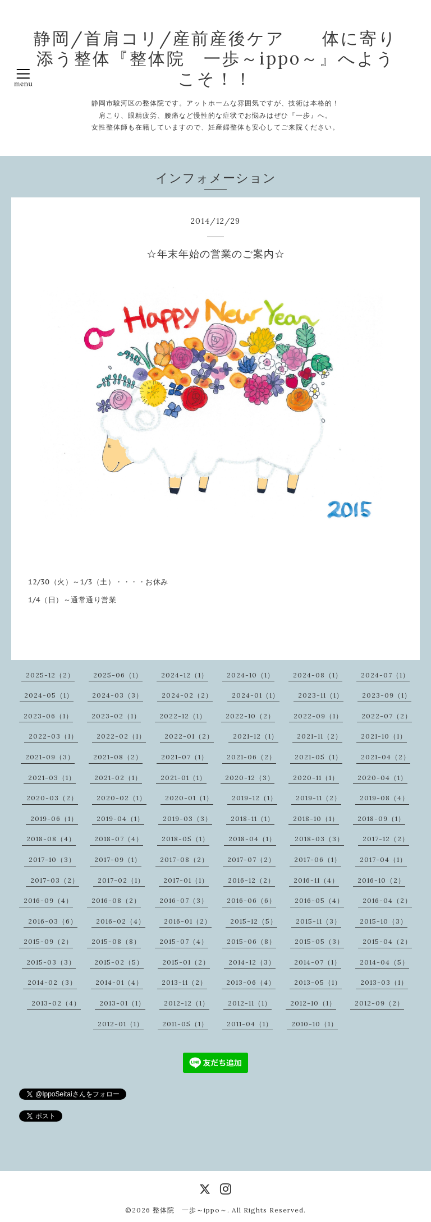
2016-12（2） (251, 880)
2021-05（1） (318, 757)
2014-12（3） (252, 962)
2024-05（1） (49, 695)
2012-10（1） (313, 1003)
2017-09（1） (117, 859)
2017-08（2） (184, 859)
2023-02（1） (116, 716)
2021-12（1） (255, 736)
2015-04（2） (387, 941)
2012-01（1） (121, 1024)
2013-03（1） (384, 982)
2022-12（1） (183, 716)
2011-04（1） (250, 1024)
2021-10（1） (384, 736)
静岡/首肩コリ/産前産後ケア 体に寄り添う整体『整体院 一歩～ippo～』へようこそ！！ (215, 58)
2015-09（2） (48, 941)
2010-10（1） (314, 1024)
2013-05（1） (318, 982)
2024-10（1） (250, 675)
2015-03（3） (51, 962)
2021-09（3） (50, 757)
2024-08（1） (317, 675)
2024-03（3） (117, 695)
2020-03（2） (52, 798)
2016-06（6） (251, 900)
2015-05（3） (319, 941)
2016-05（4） (319, 900)
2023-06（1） (48, 716)
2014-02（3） (52, 982)
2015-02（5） (119, 962)
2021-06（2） (251, 757)
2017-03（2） (54, 880)
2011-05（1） (185, 1024)
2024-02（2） (187, 695)
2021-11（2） (319, 736)
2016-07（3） (183, 900)
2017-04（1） (383, 859)
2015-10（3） (383, 921)
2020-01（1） (189, 798)
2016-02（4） (120, 921)
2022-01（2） (189, 736)
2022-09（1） (318, 716)
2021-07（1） (184, 757)
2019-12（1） (254, 798)
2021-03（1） (52, 777)
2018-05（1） (185, 838)
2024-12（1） (184, 675)
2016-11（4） (316, 880)
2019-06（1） (54, 818)
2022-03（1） (53, 736)
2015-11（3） (318, 921)
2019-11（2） (318, 798)
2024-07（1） (385, 675)
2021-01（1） (184, 777)
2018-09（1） (381, 818)
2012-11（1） (250, 1003)
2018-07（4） (118, 838)
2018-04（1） (252, 838)
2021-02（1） (118, 777)
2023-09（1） (386, 695)
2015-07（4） (183, 941)
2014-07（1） (317, 962)
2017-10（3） (52, 859)
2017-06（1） (317, 859)
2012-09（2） (379, 1003)
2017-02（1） (121, 880)
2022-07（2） (386, 716)
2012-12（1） (186, 1003)
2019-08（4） (384, 798)
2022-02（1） (121, 736)
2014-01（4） (119, 982)
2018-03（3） (319, 838)
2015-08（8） (116, 941)
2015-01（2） (186, 962)
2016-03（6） (52, 921)
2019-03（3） (187, 818)
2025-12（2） (50, 675)
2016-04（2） (387, 900)
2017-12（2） (386, 838)
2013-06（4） (251, 982)
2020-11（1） (316, 777)
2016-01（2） (188, 921)
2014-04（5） (384, 962)
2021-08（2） (118, 757)
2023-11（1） (320, 695)
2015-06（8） (251, 941)
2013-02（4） (56, 1003)
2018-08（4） (51, 838)
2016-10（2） (381, 880)
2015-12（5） (253, 921)
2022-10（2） (250, 716)
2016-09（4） (48, 900)
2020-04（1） (382, 777)
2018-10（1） (316, 818)
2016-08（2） (116, 900)
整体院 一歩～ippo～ (190, 1210)
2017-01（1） (186, 880)
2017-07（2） (251, 859)
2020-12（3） (249, 777)
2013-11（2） (184, 982)
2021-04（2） (385, 757)
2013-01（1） (122, 1003)
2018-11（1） (252, 818)
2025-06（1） (118, 675)
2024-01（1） (255, 695)
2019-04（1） (120, 818)
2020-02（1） (121, 798)
